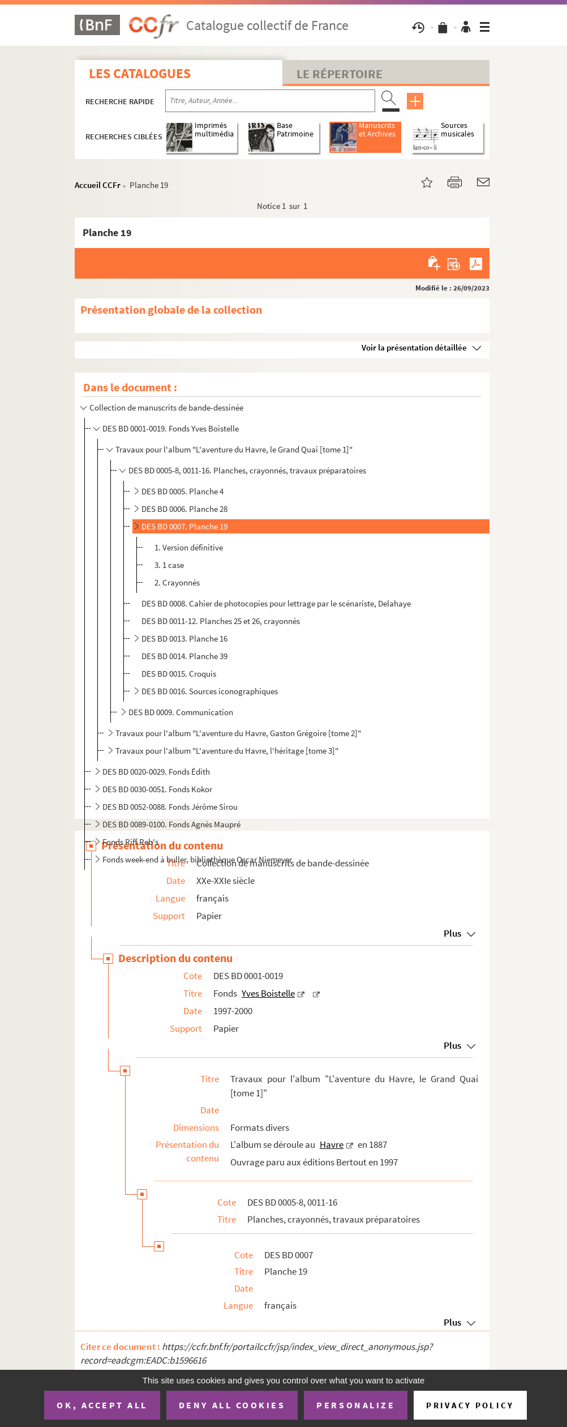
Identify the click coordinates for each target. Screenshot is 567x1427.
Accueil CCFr (98, 185)
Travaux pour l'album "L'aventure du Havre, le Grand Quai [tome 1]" (234, 449)
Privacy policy (470, 1405)
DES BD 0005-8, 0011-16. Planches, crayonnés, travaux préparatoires (247, 470)
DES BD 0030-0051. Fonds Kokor (157, 789)
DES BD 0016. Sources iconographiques (209, 691)
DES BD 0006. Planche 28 (184, 508)
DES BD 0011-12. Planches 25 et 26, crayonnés (220, 621)
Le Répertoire (340, 74)
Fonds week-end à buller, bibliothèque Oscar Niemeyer (197, 859)
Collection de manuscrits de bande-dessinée (166, 407)
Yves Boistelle (268, 993)
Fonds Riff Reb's (130, 841)
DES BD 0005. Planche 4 (182, 491)
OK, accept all (102, 1405)
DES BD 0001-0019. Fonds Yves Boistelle (170, 428)
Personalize (355, 1405)
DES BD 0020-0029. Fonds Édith (156, 771)
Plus (452, 933)
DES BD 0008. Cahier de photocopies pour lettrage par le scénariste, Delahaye (276, 603)
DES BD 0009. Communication (180, 712)
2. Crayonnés (177, 582)
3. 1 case (169, 564)
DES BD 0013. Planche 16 (184, 638)
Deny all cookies (232, 1405)
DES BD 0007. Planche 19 (184, 526)
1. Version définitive (188, 547)
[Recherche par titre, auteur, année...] (270, 100)
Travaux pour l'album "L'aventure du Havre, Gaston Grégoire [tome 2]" (238, 733)
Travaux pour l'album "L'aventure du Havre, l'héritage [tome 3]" (226, 750)
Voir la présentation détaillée (414, 347)
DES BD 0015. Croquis (178, 673)
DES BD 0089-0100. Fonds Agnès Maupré (171, 824)
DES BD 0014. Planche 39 (184, 656)
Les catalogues (140, 73)
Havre (331, 1144)
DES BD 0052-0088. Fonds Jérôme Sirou (170, 806)
